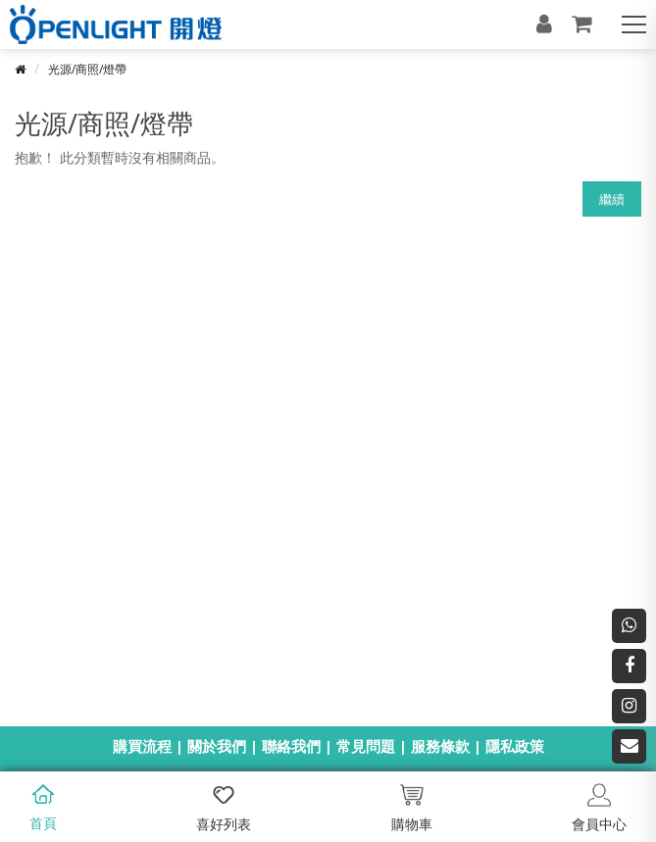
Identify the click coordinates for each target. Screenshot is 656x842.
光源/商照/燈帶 (87, 69)
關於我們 (216, 746)
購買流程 (142, 746)
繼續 (612, 199)
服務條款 (440, 746)
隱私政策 (514, 746)
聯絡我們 (291, 746)
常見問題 (365, 746)
